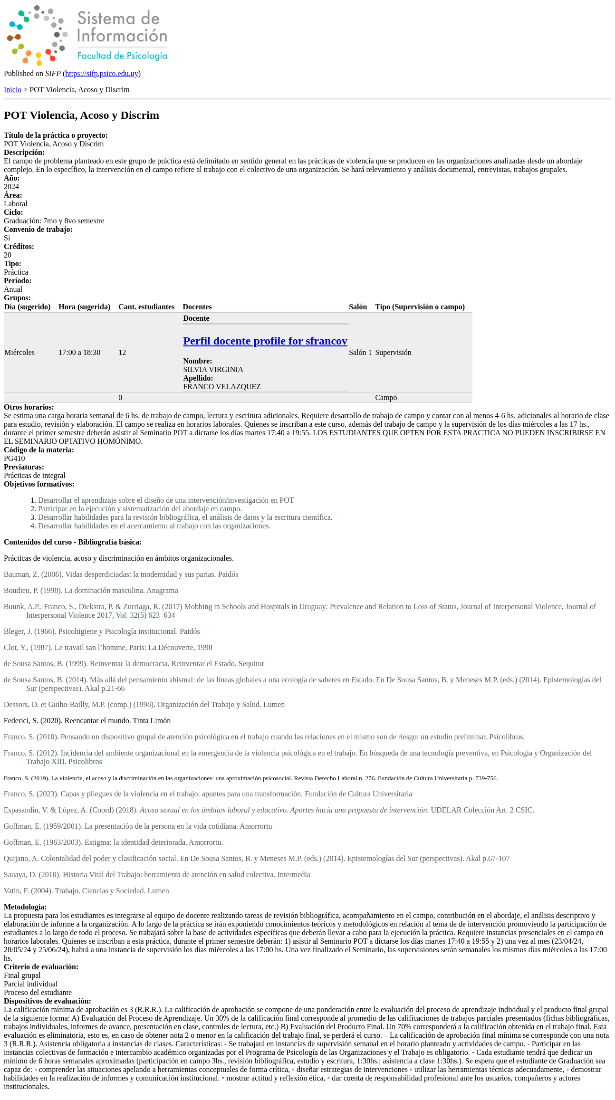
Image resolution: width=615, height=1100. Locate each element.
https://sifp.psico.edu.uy (101, 73)
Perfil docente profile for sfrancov (265, 341)
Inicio (12, 90)
